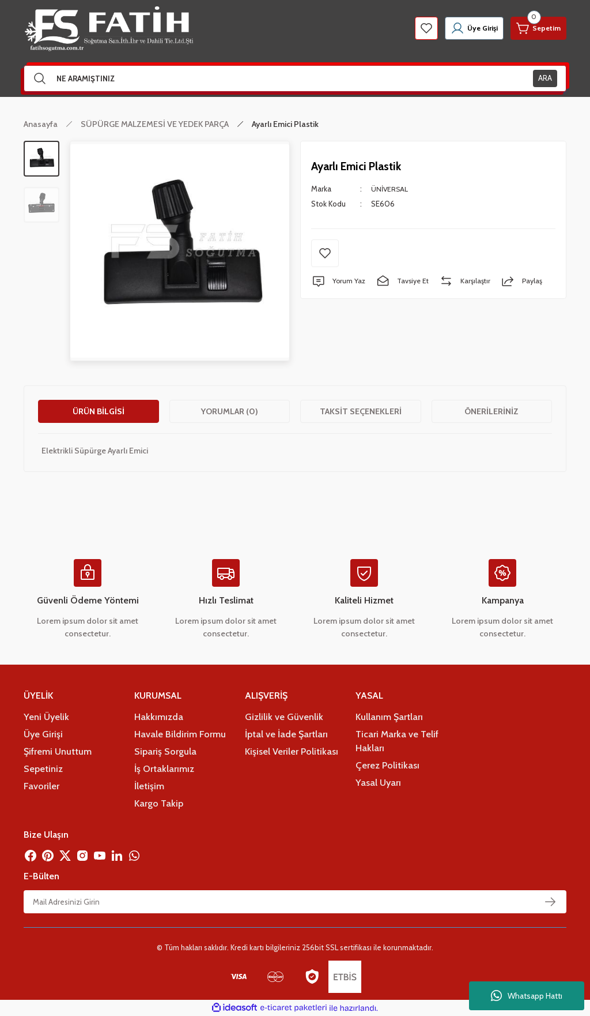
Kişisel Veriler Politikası (291, 751)
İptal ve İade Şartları (286, 734)
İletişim (149, 786)
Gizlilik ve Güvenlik (284, 716)
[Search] (295, 78)
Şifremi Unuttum (58, 751)
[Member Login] (464, 28)
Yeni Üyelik (46, 716)
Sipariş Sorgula (165, 751)
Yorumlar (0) (229, 411)
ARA (545, 78)
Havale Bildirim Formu (180, 734)
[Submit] (550, 902)
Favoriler (41, 786)
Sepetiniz (43, 768)
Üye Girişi (43, 734)
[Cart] (535, 28)
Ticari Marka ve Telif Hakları (396, 740)
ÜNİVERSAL (390, 188)
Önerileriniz (491, 411)
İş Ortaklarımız (164, 768)
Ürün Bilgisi (98, 411)
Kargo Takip (158, 803)
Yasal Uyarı (378, 782)
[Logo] (110, 28)
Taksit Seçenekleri (361, 411)
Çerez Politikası (387, 765)
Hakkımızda (158, 716)
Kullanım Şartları (389, 716)
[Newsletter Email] (295, 901)
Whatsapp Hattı (526, 995)
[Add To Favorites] (325, 253)
